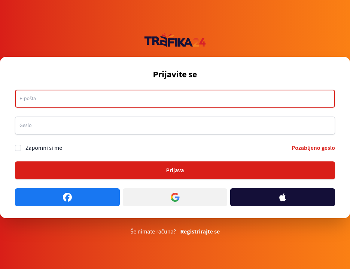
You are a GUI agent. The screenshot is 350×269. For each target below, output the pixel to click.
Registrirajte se (200, 232)
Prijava (175, 170)
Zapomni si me (43, 148)
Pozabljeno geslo (313, 148)
